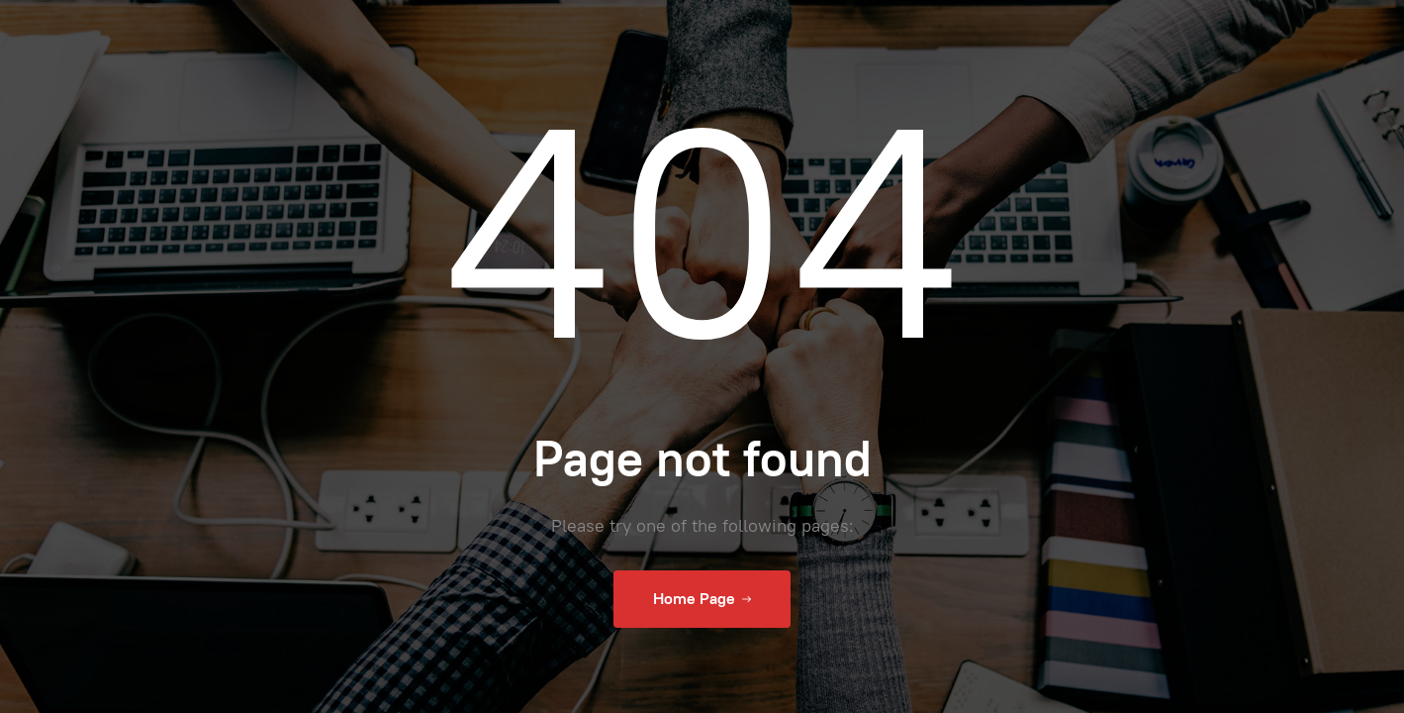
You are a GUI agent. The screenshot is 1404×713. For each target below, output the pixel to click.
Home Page (702, 599)
